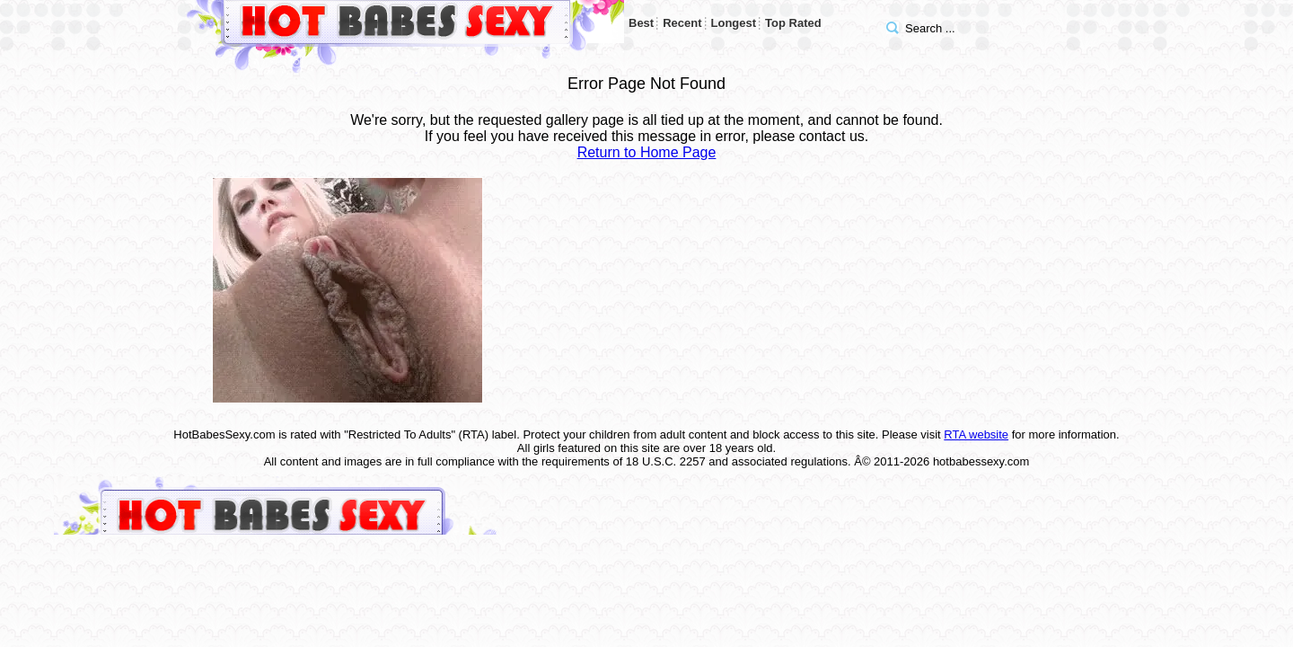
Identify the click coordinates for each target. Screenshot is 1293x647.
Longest (734, 23)
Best (641, 23)
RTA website (976, 434)
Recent (682, 23)
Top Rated (793, 23)
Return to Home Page (647, 152)
